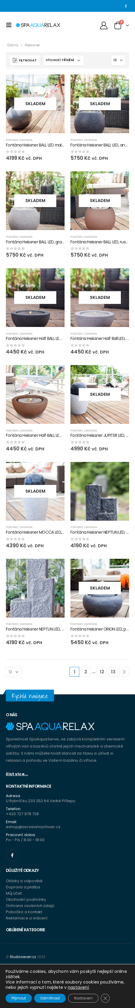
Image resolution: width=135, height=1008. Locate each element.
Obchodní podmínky (26, 899)
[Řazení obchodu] (63, 60)
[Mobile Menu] (10, 25)
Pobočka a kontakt (24, 912)
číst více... (17, 774)
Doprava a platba (23, 887)
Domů (12, 45)
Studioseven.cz (23, 957)
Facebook (12, 855)
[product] (35, 103)
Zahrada (25, 140)
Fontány (12, 140)
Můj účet (14, 893)
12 (102, 672)
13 (113, 672)
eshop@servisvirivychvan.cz (33, 827)
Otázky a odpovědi (24, 881)
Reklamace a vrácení (26, 918)
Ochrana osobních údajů (30, 905)
